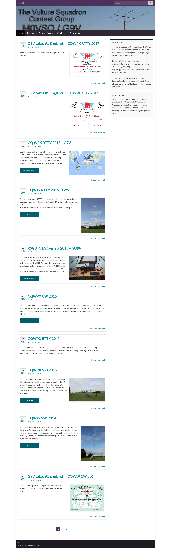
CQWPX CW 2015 (42, 296)
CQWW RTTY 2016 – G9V (48, 190)
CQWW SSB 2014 (42, 418)
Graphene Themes (34, 545)
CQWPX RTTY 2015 (44, 338)
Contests (38, 47)
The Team (31, 33)
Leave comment (99, 83)
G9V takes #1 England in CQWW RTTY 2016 (63, 93)
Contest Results (46, 33)
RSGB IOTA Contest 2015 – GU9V (54, 248)
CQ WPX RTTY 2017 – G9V (49, 142)
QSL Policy (61, 33)
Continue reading (29, 170)
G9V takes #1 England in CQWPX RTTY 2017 (63, 43)
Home (20, 33)
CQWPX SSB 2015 (42, 370)
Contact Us (75, 33)
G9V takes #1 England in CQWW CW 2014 (62, 476)
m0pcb (32, 252)
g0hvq (32, 47)
